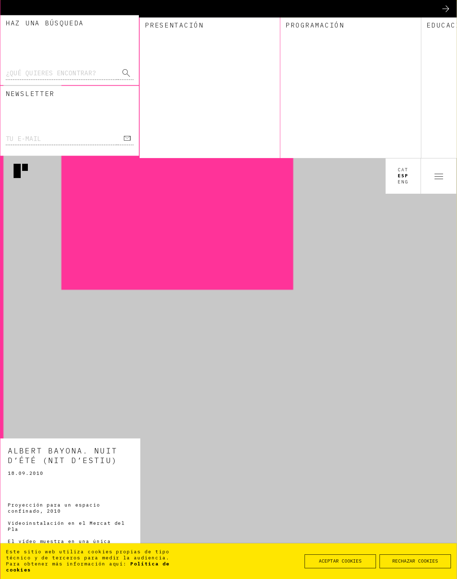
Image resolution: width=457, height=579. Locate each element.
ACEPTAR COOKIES (340, 561)
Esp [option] (403, 18)
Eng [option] (403, 24)
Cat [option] (403, 12)
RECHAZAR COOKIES (415, 561)
